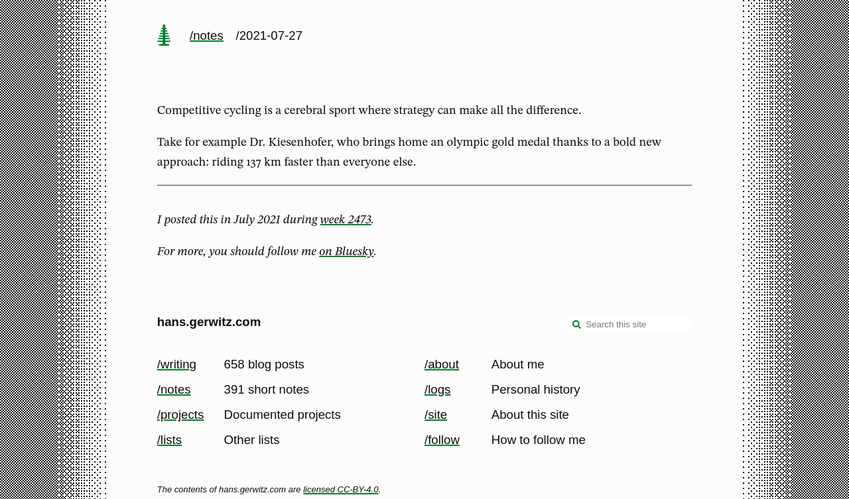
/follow (442, 440)
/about (441, 364)
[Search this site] (629, 324)
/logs (437, 389)
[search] (577, 326)
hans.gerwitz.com (209, 322)
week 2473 (345, 220)
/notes (207, 35)
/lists (169, 440)
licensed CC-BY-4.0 (340, 489)
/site (435, 414)
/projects (180, 414)
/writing (176, 364)
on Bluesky (346, 252)
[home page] (164, 36)
